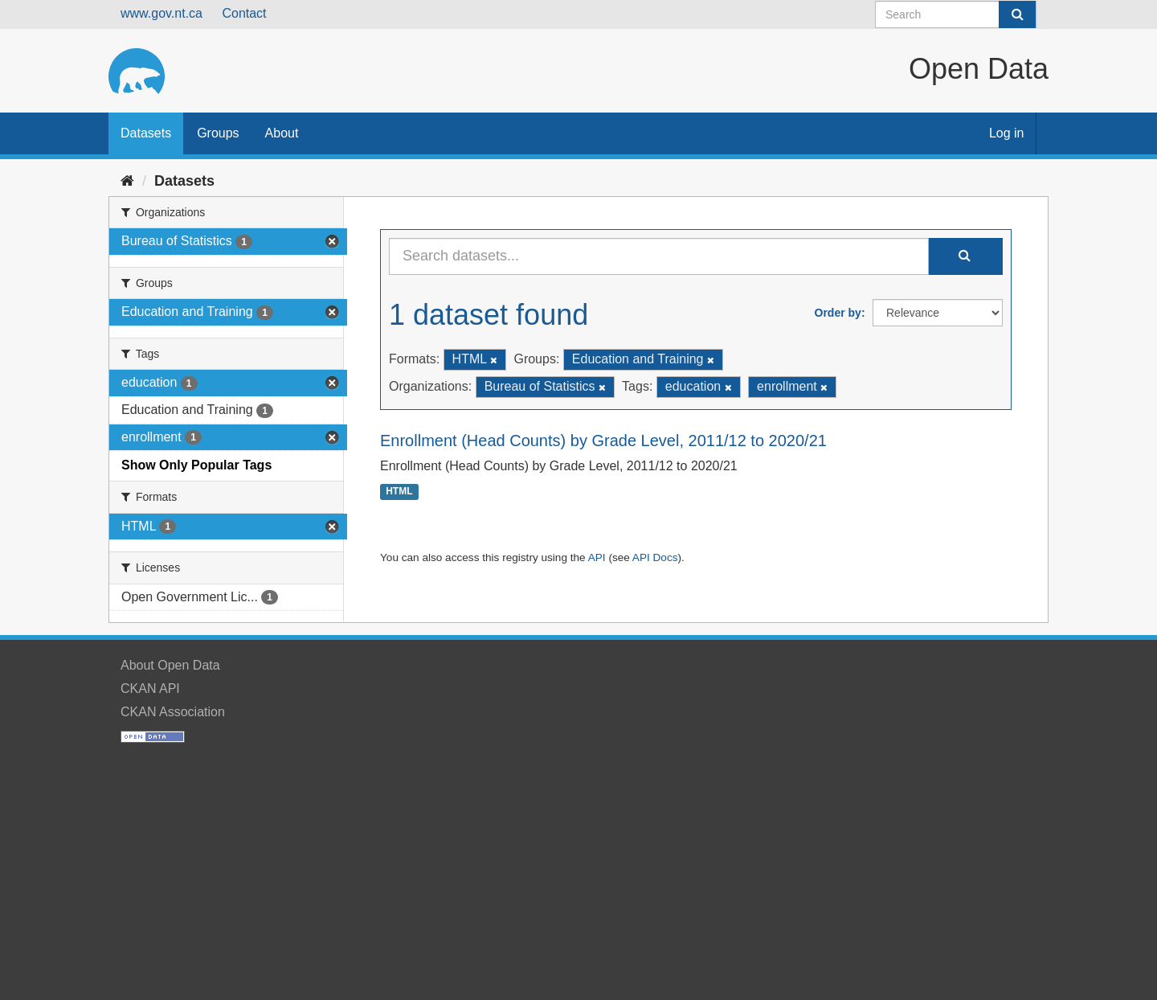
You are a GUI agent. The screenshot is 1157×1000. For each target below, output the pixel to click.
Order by (838, 312)
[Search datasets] (955, 14)
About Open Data (170, 665)
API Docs (655, 557)
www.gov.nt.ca (161, 13)
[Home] (127, 181)
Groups (218, 133)
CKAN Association (173, 712)
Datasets (146, 133)
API (597, 557)
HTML (399, 492)
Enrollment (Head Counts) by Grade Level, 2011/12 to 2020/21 (603, 440)
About (282, 133)
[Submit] (1017, 14)
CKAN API (150, 688)
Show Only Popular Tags (196, 465)
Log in (1006, 133)
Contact (244, 13)
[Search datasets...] (659, 256)
